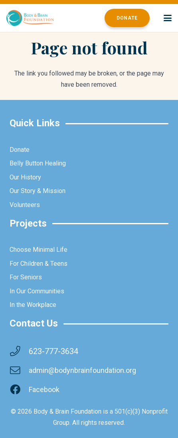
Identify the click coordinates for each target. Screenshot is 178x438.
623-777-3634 (53, 351)
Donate (20, 149)
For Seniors (26, 277)
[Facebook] (19, 389)
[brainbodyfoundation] (30, 18)
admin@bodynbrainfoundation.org (82, 370)
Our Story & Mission (37, 191)
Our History (25, 177)
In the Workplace (33, 305)
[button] (167, 18)
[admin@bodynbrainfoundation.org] (19, 370)
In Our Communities (37, 291)
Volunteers (25, 205)
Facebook (44, 389)
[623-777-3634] (19, 351)
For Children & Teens (38, 263)
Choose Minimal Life (38, 249)
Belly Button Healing (38, 163)
